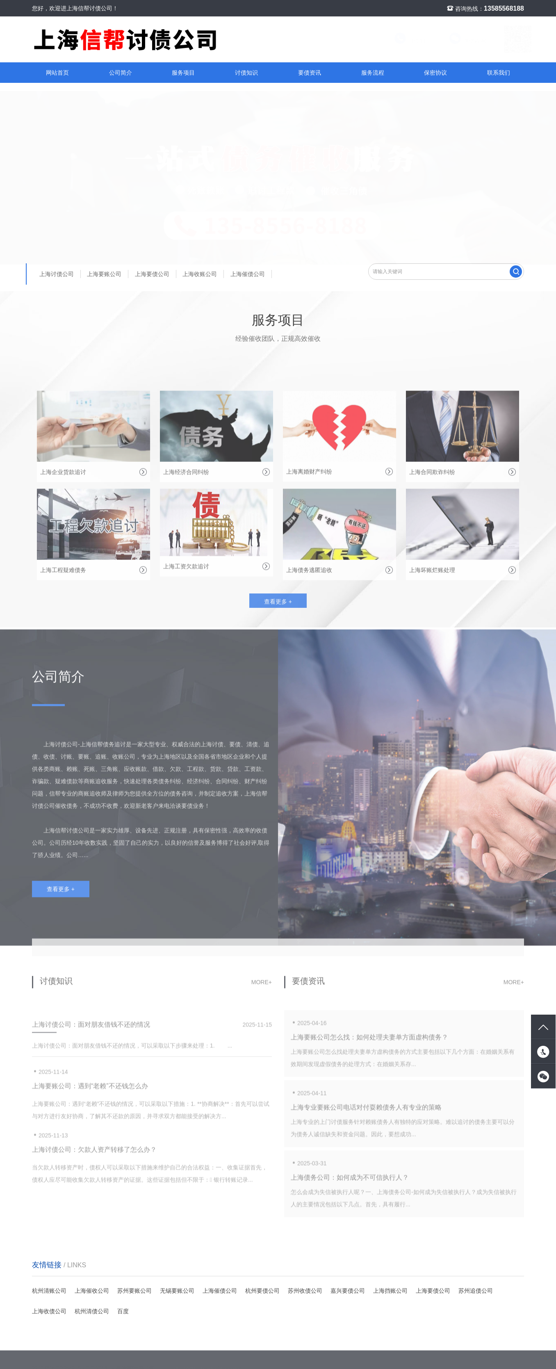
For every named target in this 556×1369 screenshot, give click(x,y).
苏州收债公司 (305, 1290)
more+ (261, 985)
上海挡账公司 (390, 1290)
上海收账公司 (199, 274)
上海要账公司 (104, 274)
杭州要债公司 (262, 1290)
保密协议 (435, 73)
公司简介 (120, 73)
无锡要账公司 (177, 1290)
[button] (274, 246)
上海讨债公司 (56, 274)
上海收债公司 (49, 1311)
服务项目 (183, 73)
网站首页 (57, 73)
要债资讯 (309, 73)
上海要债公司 (152, 274)
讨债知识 (405, 41)
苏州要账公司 (134, 1290)
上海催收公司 (92, 1290)
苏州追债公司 (475, 1290)
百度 (123, 1311)
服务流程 (372, 73)
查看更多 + (278, 605)
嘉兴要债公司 (347, 1290)
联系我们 (498, 73)
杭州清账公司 (49, 1290)
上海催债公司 (247, 274)
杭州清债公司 (92, 1311)
